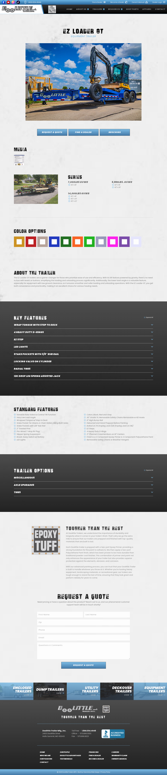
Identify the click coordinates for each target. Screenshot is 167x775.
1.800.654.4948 (33, 2)
